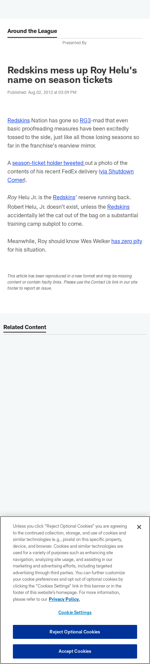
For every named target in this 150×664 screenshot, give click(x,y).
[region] (75, 590)
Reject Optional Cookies (75, 631)
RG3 (85, 120)
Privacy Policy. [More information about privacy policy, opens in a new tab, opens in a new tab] (64, 599)
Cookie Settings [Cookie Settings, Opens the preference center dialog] (75, 612)
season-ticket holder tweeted (48, 162)
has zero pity (126, 240)
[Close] (139, 527)
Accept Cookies (75, 651)
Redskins (18, 120)
